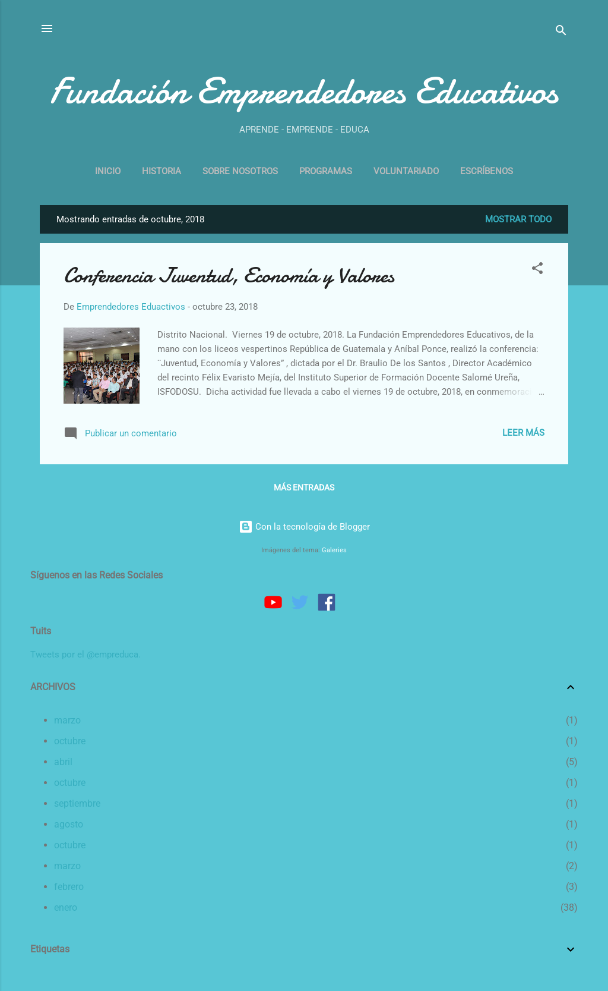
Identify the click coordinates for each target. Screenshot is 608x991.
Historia (161, 171)
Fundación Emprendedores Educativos (304, 91)
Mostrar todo (518, 219)
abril (63, 761)
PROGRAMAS (325, 171)
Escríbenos (486, 171)
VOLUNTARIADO (406, 171)
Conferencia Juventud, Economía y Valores (229, 275)
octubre (70, 741)
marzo (67, 720)
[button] (537, 270)
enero (65, 907)
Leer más (523, 432)
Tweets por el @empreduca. (85, 654)
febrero (69, 886)
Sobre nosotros (240, 171)
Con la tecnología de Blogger (304, 526)
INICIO (108, 171)
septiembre (77, 803)
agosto (68, 824)
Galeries (334, 550)
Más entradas (304, 487)
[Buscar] (561, 32)
